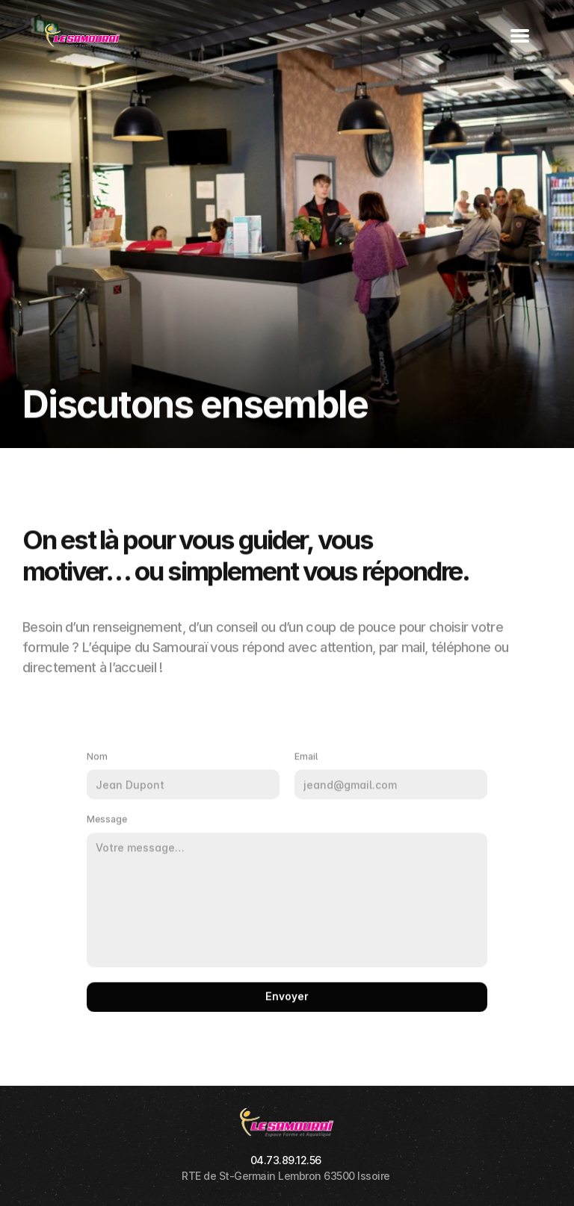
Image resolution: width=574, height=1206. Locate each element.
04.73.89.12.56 (285, 1160)
